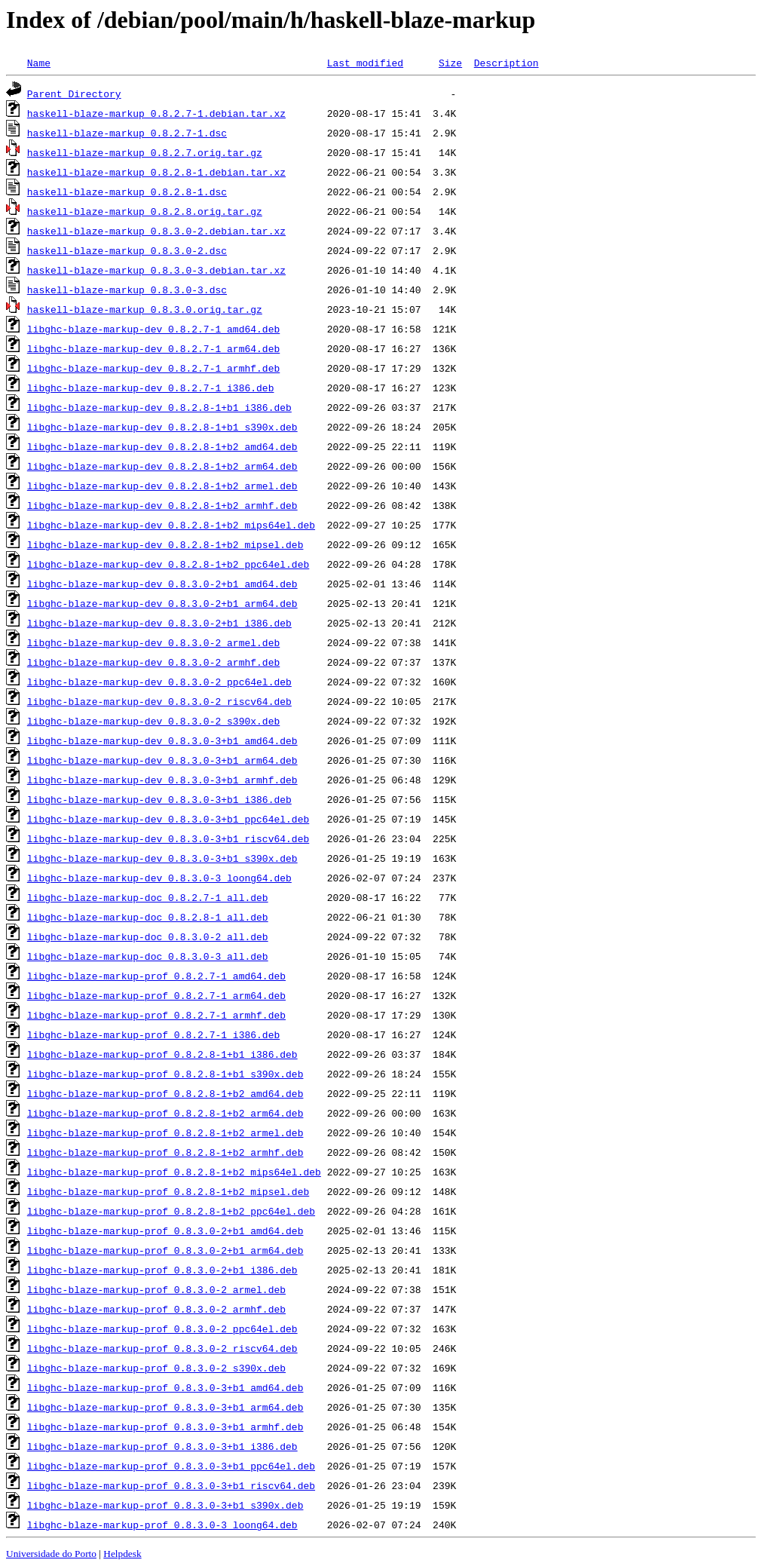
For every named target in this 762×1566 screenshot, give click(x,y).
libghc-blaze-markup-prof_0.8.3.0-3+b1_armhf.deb (165, 1426)
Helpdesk (122, 1553)
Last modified (365, 62)
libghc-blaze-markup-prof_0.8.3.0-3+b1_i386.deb (162, 1446)
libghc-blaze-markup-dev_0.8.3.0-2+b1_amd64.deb (162, 583)
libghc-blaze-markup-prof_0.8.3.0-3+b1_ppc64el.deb (171, 1466)
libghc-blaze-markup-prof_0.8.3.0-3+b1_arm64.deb (165, 1407)
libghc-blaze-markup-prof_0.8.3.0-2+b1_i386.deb (162, 1269)
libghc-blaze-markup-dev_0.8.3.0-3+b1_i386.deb (159, 799)
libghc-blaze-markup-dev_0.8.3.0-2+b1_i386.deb (159, 623)
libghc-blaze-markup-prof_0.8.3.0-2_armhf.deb (156, 1309)
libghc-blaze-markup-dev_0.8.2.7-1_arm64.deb (153, 348)
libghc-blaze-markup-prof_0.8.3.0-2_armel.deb (156, 1289)
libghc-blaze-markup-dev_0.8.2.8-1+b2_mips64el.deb (171, 525)
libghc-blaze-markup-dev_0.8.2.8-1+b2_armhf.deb (162, 505)
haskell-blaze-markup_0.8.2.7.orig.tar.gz (144, 152)
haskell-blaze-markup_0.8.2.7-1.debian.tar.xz (156, 113)
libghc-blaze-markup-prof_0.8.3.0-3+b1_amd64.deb (165, 1387)
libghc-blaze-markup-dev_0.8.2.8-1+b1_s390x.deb (162, 427)
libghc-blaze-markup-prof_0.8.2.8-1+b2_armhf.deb (165, 1152)
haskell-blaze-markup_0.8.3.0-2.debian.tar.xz (156, 231)
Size (450, 62)
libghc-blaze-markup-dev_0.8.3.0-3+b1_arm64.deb (162, 760)
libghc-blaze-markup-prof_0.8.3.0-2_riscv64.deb (162, 1348)
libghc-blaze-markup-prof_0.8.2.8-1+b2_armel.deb (165, 1132)
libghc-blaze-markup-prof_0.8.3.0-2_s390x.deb (156, 1367)
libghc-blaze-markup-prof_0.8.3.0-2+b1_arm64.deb (165, 1250)
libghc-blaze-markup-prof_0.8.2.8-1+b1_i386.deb (162, 1054)
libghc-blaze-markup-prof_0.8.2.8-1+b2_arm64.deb (165, 1113)
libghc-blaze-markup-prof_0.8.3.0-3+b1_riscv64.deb (171, 1485)
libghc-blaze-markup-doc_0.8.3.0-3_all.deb (147, 956)
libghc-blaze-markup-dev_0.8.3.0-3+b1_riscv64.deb (168, 838)
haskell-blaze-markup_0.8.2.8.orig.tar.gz (144, 211)
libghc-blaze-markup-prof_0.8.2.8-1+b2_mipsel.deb (168, 1191)
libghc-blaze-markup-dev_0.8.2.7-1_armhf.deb (153, 368)
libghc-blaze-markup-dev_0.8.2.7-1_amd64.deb (153, 329)
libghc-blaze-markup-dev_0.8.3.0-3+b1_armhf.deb (162, 779)
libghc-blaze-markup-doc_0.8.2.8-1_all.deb (147, 917)
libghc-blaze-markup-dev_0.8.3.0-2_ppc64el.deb (159, 681)
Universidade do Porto (51, 1553)
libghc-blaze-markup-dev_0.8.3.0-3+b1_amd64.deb (162, 740)
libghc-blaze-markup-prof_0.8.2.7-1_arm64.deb (156, 995)
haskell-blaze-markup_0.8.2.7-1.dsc (127, 132)
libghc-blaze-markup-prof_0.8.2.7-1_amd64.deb (156, 975)
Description (506, 62)
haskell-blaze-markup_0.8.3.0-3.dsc (127, 289)
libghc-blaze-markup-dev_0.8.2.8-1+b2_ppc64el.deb (168, 564)
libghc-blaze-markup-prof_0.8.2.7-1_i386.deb (153, 1034)
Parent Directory (74, 93)
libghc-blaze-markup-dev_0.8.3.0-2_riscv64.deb (159, 701)
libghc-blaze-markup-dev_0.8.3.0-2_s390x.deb (153, 721)
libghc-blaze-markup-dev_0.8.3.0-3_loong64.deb (159, 877)
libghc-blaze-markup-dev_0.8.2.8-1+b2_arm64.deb (162, 466)
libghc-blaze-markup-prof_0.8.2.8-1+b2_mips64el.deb (174, 1171)
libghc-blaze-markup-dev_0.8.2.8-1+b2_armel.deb (162, 485)
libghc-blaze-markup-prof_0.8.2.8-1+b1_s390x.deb (165, 1073)
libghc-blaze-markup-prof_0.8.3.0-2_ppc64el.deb (162, 1328)
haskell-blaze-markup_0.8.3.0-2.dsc (127, 250)
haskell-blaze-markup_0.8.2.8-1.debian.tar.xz (156, 172)
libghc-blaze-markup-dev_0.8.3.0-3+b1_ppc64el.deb (168, 819)
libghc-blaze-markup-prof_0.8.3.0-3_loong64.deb (162, 1524)
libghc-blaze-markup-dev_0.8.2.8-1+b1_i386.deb (159, 407)
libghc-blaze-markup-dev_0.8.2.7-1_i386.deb (150, 387)
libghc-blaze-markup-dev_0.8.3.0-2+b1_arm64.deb (162, 603)
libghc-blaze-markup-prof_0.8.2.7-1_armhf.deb (156, 1015)
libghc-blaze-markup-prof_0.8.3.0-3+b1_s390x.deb (165, 1505)
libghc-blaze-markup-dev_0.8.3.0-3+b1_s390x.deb (162, 858)
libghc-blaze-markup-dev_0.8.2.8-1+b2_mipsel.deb (165, 544)
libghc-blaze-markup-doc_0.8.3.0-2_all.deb (147, 936)
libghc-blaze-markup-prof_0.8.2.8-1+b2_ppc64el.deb (171, 1211)
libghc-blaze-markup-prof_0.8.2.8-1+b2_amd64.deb (165, 1093)
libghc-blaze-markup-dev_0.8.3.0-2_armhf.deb (153, 662)
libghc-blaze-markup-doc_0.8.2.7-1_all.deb (147, 897)
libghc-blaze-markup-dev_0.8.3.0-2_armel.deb (153, 642)
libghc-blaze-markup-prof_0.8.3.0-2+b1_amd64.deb (165, 1230)
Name (38, 62)
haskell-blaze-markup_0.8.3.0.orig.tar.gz (144, 309)
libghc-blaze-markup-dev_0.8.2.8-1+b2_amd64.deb (162, 446)
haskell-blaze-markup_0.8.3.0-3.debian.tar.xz (156, 270)
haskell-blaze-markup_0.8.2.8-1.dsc (127, 191)
